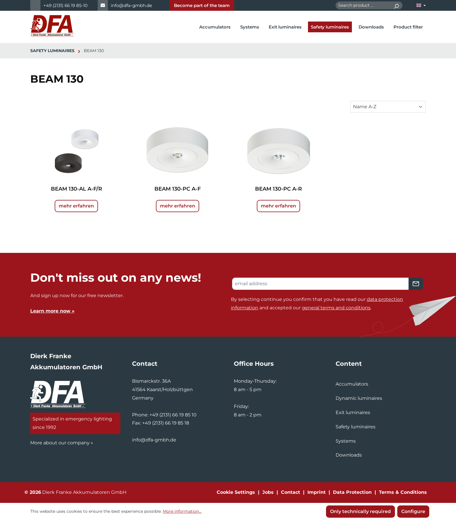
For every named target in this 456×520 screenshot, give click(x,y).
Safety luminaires (355, 427)
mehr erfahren (76, 206)
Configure (413, 511)
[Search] (396, 5)
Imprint (316, 492)
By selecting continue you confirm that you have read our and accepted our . (317, 303)
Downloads (349, 455)
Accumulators (352, 384)
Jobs (268, 492)
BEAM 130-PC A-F (177, 189)
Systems (346, 441)
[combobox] (363, 5)
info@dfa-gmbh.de (131, 5)
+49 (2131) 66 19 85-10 (65, 5)
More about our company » (61, 443)
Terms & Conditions (403, 492)
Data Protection (352, 492)
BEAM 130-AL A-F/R (76, 189)
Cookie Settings (236, 492)
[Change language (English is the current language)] (421, 5)
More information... (182, 511)
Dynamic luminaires (359, 398)
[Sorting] (388, 107)
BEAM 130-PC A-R (278, 189)
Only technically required (360, 511)
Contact (290, 492)
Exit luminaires (353, 412)
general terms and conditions (336, 307)
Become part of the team (202, 5)
